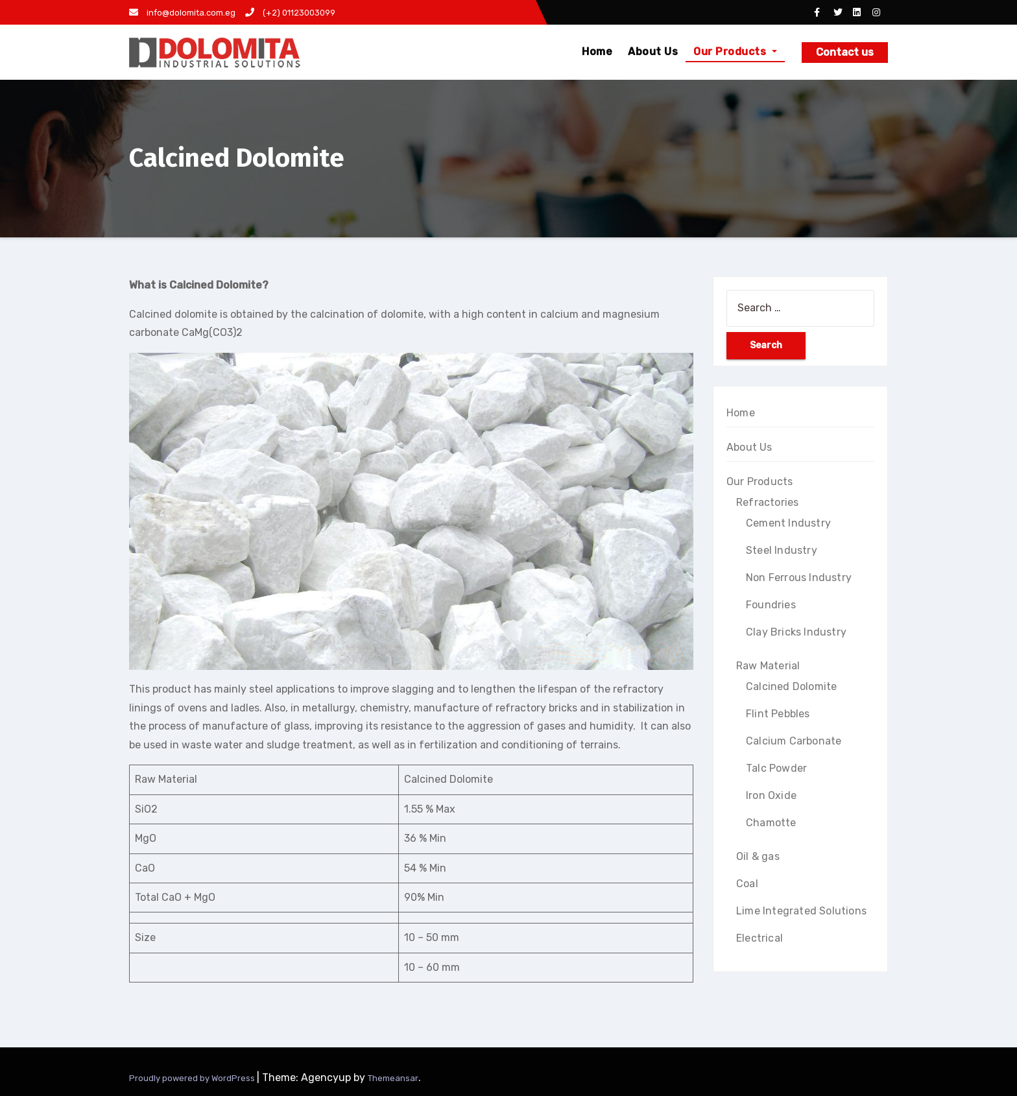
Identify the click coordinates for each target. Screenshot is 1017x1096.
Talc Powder (776, 768)
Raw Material (768, 666)
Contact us (845, 52)
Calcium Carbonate (793, 741)
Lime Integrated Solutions (801, 911)
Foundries (771, 605)
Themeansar (393, 1078)
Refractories (767, 502)
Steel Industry (781, 550)
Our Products (735, 51)
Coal (747, 883)
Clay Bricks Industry (796, 632)
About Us (653, 51)
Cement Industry (788, 523)
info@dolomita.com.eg (182, 13)
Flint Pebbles (778, 714)
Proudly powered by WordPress (193, 1078)
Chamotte (771, 822)
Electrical (759, 938)
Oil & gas (758, 856)
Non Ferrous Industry (799, 577)
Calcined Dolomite (791, 686)
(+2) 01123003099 (290, 13)
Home (597, 51)
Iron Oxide (771, 795)
